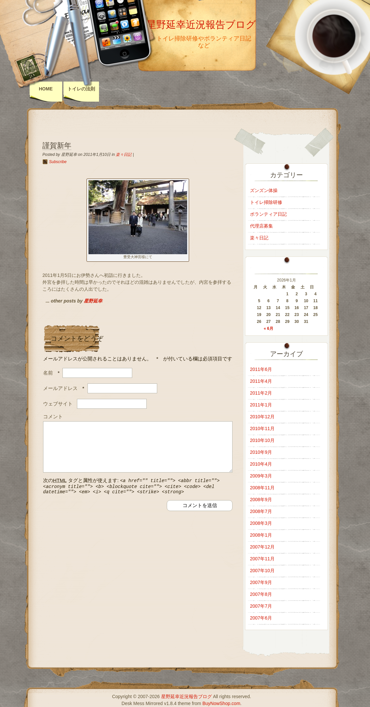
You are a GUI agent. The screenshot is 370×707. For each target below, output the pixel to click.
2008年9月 (261, 499)
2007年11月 (262, 558)
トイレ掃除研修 (266, 202)
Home (46, 88)
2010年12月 (262, 416)
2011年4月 (261, 381)
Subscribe (57, 161)
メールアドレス (60, 388)
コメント (53, 416)
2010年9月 (261, 452)
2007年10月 (262, 570)
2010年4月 (261, 464)
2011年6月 (261, 369)
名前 (48, 373)
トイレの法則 (81, 88)
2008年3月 (261, 523)
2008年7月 (261, 511)
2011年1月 (261, 404)
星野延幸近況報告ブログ (201, 24)
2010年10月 (262, 440)
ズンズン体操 (264, 190)
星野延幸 (93, 301)
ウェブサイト (58, 403)
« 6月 (268, 328)
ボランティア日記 (268, 214)
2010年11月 (262, 428)
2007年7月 (261, 606)
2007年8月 (261, 594)
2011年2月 (261, 393)
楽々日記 (124, 154)
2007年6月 (261, 618)
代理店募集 (261, 226)
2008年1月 (261, 535)
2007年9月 (261, 582)
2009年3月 (261, 475)
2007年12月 (262, 546)
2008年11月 (262, 487)
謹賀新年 (56, 145)
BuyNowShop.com (221, 703)
